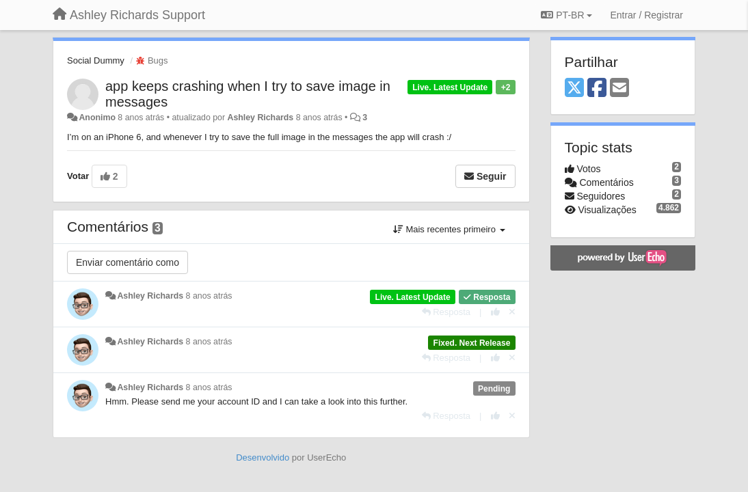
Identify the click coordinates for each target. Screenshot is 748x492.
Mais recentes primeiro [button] (449, 229)
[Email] (619, 88)
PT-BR (566, 15)
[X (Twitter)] (574, 88)
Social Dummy (95, 60)
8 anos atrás (209, 296)
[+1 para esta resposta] (495, 312)
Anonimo (97, 117)
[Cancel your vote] (512, 312)
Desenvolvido (262, 457)
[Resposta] (446, 312)
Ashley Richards (260, 117)
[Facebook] (596, 88)
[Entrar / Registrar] (646, 15)
